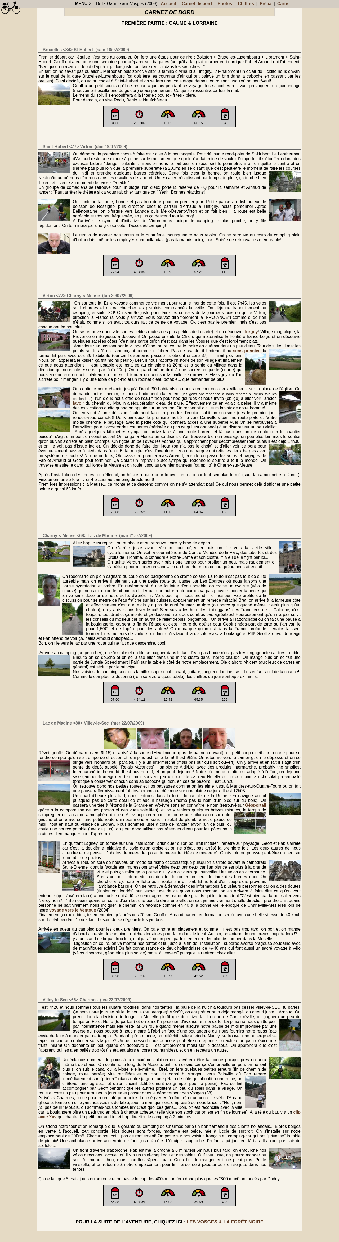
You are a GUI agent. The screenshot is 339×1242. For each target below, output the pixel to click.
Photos (225, 3)
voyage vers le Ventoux (72, 910)
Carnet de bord (197, 3)
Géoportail (255, 805)
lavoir (78, 403)
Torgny (251, 331)
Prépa (265, 3)
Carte (282, 3)
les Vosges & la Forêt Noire (224, 1222)
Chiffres (246, 3)
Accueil (168, 3)
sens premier (246, 351)
